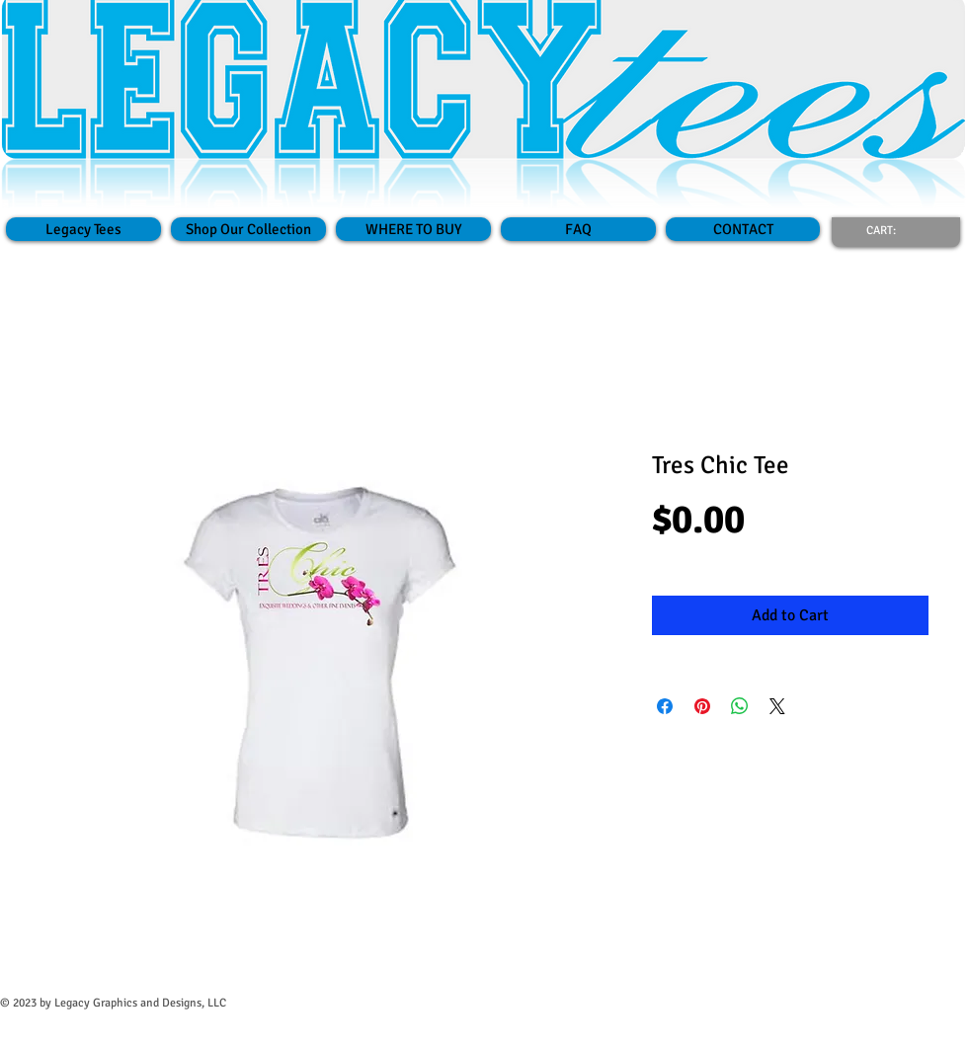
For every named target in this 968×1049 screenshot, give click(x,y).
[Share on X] (777, 706)
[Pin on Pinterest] (702, 706)
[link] (893, 230)
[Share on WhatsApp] (740, 706)
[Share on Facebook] (665, 706)
